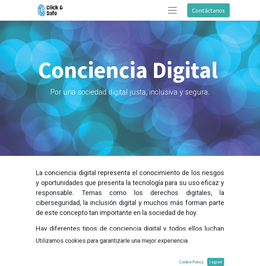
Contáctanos (208, 10)
